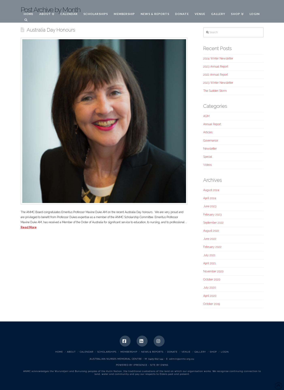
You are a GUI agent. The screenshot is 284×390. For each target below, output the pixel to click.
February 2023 (212, 214)
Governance (210, 140)
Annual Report (212, 124)
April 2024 (209, 198)
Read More (29, 227)
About (71, 352)
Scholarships (106, 352)
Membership (128, 352)
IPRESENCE (140, 365)
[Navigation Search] (24, 20)
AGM (206, 116)
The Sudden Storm (215, 90)
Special (207, 156)
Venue (186, 352)
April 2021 (209, 263)
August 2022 (211, 230)
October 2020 (211, 279)
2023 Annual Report (215, 66)
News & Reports (152, 352)
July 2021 (209, 255)
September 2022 (213, 222)
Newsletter (210, 148)
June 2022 (209, 238)
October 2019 (211, 303)
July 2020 (209, 287)
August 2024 (211, 190)
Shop (213, 352)
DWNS (164, 365)
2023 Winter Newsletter (218, 82)
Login (225, 352)
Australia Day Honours (51, 30)
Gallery (200, 352)
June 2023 (209, 206)
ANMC (33, 6)
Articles (208, 132)
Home (59, 352)
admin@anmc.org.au (181, 359)
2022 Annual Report (215, 74)
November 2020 (213, 271)
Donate (172, 352)
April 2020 (209, 295)
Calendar (86, 352)
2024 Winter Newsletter (218, 58)
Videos (207, 164)
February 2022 (212, 246)
